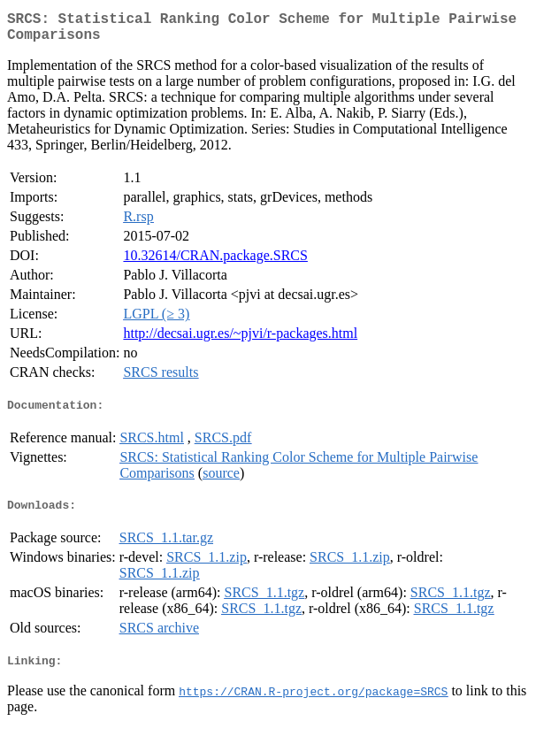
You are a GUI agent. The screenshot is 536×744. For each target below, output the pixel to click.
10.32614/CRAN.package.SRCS (215, 262)
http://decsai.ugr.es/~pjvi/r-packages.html (240, 340)
